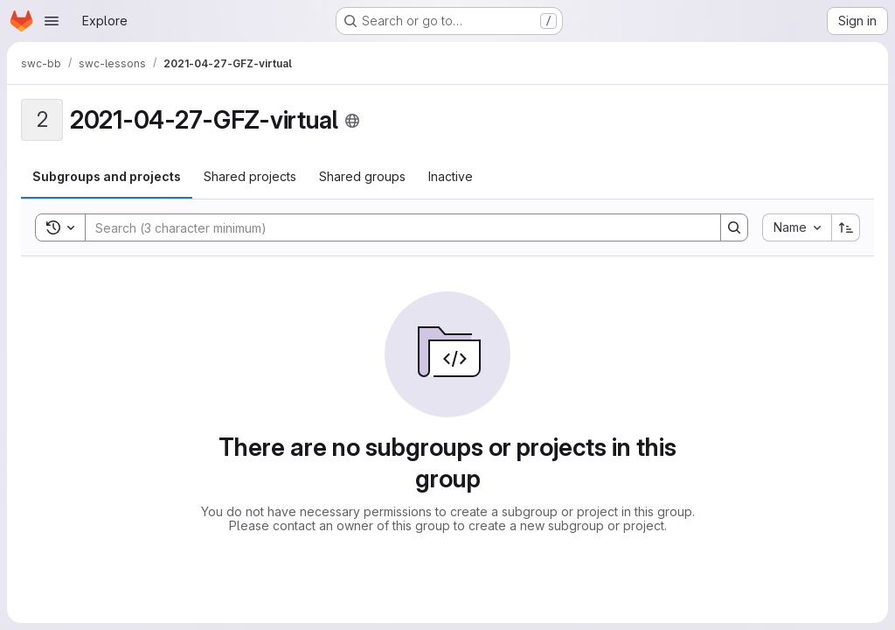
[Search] (394, 227)
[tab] (106, 177)
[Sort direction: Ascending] (846, 228)
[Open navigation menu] (52, 21)
